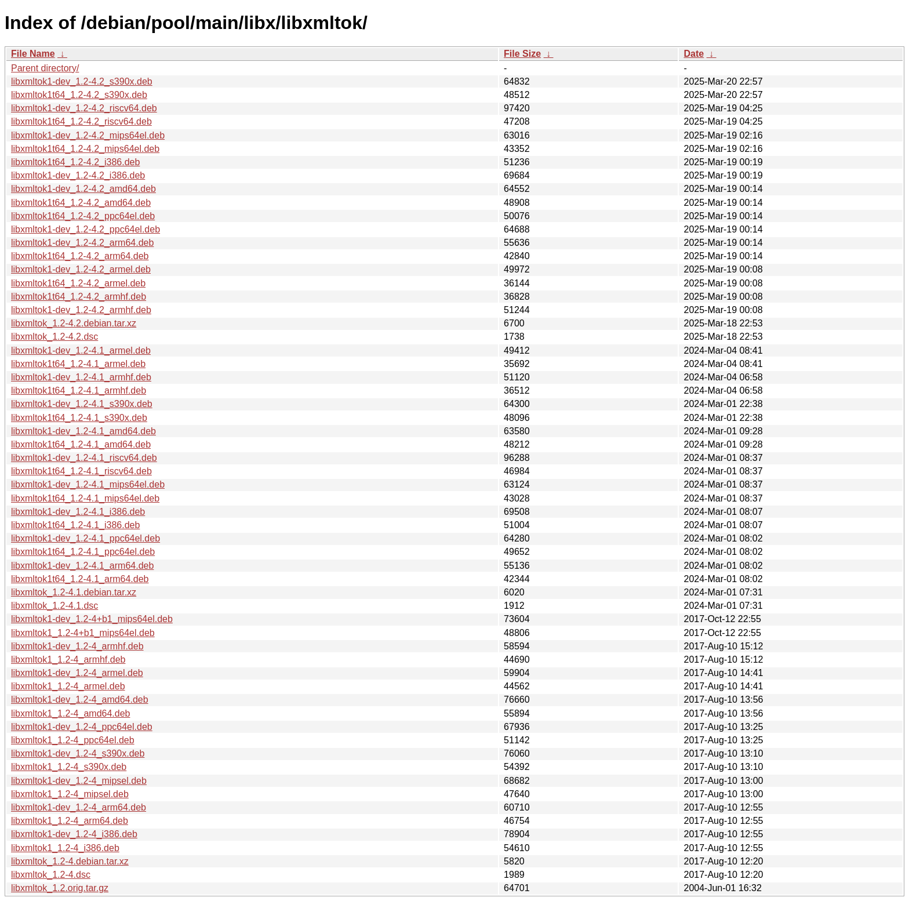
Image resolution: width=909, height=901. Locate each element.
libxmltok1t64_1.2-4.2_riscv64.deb (81, 121)
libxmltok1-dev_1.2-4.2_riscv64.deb (84, 108)
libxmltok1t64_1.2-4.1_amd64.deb (81, 444)
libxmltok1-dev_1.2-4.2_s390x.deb (81, 81)
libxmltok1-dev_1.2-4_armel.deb (77, 673)
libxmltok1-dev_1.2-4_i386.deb (74, 834)
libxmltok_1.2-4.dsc (50, 875)
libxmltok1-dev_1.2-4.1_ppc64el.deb (85, 538)
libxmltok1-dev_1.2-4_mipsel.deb (79, 781)
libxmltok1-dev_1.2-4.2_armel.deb (81, 269)
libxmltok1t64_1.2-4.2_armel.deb (78, 283)
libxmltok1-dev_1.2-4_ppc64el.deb (81, 727)
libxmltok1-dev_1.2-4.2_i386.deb (78, 175)
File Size (522, 54)
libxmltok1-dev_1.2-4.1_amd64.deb (83, 431)
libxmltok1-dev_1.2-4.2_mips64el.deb (88, 135)
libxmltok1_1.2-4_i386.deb (65, 848)
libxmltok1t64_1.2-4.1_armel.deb (78, 364)
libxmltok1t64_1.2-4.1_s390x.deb (79, 418)
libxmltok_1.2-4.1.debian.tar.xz (73, 592)
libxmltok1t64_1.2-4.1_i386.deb (75, 525)
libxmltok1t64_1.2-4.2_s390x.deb (79, 95)
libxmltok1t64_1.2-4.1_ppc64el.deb (83, 552)
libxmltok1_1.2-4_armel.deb (68, 686)
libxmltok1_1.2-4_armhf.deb (68, 659)
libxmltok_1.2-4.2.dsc (54, 336)
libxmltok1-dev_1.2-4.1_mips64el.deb (88, 484)
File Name (33, 54)
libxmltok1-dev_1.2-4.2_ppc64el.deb (85, 229)
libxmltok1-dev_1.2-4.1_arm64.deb (82, 566)
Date (693, 54)
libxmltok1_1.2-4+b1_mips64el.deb (83, 633)
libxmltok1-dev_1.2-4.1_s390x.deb (81, 404)
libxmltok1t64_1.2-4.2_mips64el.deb (85, 149)
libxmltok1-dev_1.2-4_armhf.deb (77, 646)
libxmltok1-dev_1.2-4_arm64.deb (78, 807)
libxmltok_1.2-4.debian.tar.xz (70, 861)
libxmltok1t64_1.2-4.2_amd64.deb (81, 203)
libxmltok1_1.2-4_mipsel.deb (70, 794)
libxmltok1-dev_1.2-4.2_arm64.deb (82, 243)
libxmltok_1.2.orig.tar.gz (59, 888)
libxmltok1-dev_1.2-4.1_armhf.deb (81, 377)
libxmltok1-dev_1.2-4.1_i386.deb (78, 512)
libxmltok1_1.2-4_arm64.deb (69, 821)
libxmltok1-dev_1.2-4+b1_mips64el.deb (92, 619)
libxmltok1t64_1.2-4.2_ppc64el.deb (83, 216)
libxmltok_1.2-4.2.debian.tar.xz (73, 323)
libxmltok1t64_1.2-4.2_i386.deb (75, 162)
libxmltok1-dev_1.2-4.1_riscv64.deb (84, 458)
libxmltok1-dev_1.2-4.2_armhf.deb (81, 310)
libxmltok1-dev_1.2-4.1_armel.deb (81, 350)
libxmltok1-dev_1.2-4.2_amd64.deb (83, 189)
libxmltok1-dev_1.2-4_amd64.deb (79, 699)
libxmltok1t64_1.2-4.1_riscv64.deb (81, 471)
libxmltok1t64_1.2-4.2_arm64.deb (79, 256)
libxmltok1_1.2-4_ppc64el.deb (72, 740)
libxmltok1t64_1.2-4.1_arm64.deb (79, 579)
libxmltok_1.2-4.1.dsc (54, 606)
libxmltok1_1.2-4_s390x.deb (68, 767)
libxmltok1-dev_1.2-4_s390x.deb (77, 753)
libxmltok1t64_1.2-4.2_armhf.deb (78, 296)
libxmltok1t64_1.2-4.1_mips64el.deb (85, 498)
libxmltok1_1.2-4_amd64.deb (70, 713)
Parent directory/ (45, 68)
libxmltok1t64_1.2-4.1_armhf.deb (78, 390)
